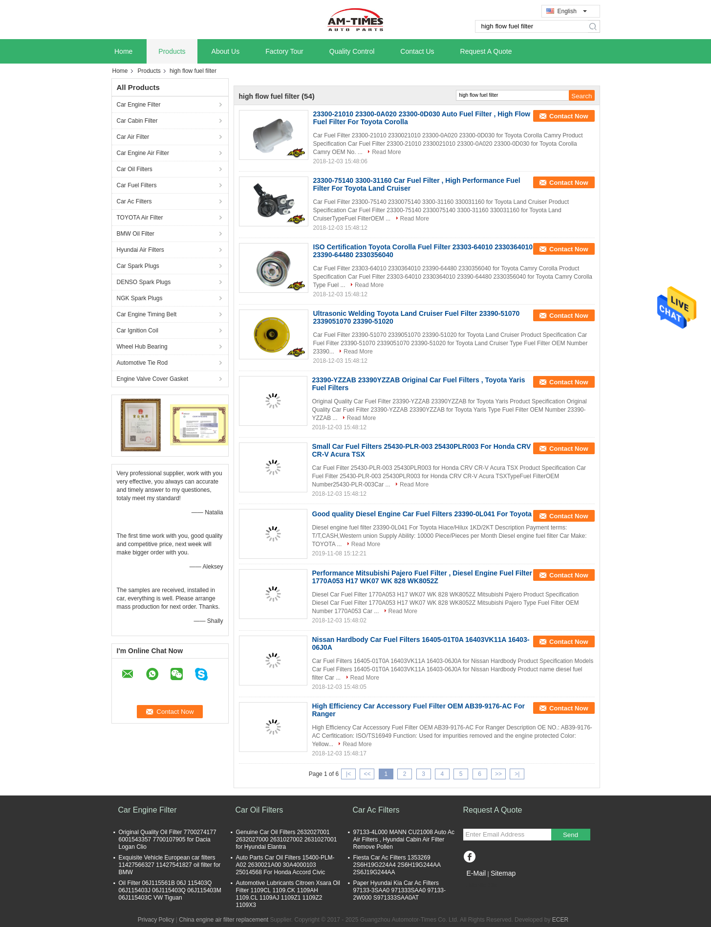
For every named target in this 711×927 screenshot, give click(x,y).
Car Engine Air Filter (143, 153)
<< (367, 774)
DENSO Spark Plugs (144, 282)
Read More (386, 152)
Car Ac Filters (134, 201)
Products (171, 51)
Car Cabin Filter (137, 120)
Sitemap (503, 873)
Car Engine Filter (139, 104)
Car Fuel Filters (137, 185)
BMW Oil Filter (135, 233)
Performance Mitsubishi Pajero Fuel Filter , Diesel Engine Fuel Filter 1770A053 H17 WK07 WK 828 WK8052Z (422, 577)
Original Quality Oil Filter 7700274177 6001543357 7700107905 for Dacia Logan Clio (167, 839)
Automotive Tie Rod (142, 362)
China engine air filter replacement (223, 919)
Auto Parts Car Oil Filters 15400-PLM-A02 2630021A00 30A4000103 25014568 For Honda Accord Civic (285, 865)
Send (570, 835)
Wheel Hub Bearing (142, 346)
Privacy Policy (156, 919)
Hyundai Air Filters (140, 249)
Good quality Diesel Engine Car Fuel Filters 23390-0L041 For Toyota (422, 514)
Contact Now (568, 116)
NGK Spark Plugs (140, 298)
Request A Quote (486, 51)
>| (517, 774)
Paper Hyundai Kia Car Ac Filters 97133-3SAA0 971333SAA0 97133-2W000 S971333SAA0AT (399, 890)
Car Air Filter (133, 136)
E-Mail (476, 873)
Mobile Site (480, 885)
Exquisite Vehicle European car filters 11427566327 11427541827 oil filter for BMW (170, 865)
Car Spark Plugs (138, 266)
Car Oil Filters (134, 169)
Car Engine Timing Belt (147, 314)
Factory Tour (284, 51)
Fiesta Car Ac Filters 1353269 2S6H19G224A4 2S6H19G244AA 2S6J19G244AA (397, 865)
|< (348, 774)
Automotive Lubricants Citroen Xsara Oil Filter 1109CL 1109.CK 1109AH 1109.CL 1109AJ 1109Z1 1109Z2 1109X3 (288, 894)
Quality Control (352, 51)
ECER (560, 919)
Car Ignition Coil (137, 330)
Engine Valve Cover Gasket (153, 378)
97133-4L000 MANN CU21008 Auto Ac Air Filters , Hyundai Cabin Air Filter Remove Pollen (403, 839)
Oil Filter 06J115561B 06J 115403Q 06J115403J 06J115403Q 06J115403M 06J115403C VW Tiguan (170, 890)
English (572, 11)
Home (123, 51)
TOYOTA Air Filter (140, 217)
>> (498, 774)
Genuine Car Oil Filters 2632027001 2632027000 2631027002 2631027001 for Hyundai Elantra (286, 839)
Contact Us (417, 51)
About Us (226, 51)
